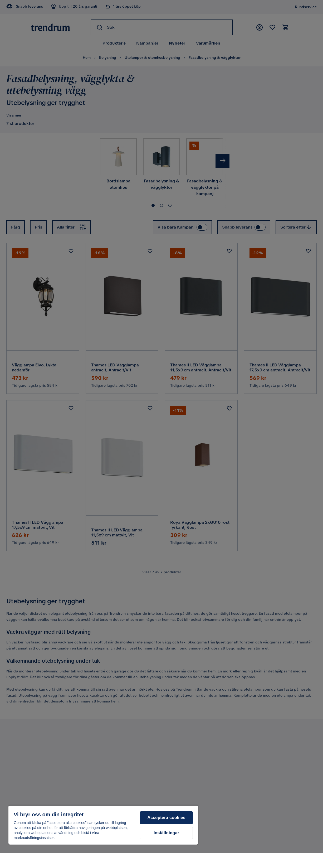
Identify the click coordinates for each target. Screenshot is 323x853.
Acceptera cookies (166, 817)
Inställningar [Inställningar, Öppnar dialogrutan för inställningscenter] (166, 833)
